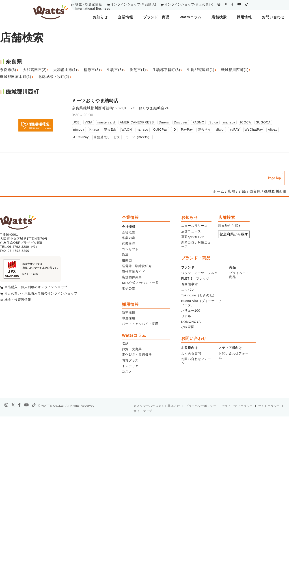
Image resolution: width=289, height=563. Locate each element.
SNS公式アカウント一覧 (140, 283)
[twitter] (225, 4)
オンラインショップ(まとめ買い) (188, 4)
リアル (186, 316)
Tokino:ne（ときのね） (198, 295)
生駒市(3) (115, 70)
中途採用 (128, 318)
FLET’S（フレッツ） (197, 278)
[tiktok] (246, 4)
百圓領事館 (189, 284)
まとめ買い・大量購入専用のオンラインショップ (41, 293)
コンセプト (130, 249)
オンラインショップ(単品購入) (133, 4)
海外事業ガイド (133, 271)
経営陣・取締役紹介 (137, 266)
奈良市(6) (8, 70)
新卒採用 (128, 312)
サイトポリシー (269, 406)
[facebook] (232, 4)
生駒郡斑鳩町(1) (200, 70)
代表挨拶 (128, 243)
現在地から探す (230, 225)
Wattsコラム (190, 17)
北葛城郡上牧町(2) (53, 77)
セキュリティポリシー (237, 406)
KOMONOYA (191, 322)
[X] (13, 405)
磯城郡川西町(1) (235, 70)
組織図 (127, 260)
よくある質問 (191, 353)
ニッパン (187, 289)
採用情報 (244, 17)
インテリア (130, 366)
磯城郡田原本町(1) (15, 77)
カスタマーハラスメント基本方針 (157, 406)
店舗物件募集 (132, 277)
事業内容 (128, 238)
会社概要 (128, 232)
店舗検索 (218, 17)
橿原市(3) (92, 70)
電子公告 (128, 288)
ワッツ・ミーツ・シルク (199, 273)
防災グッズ (130, 360)
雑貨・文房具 (132, 349)
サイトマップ (143, 411)
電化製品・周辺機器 (137, 354)
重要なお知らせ (193, 237)
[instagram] (219, 4)
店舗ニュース (191, 231)
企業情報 (125, 17)
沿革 (125, 255)
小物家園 (187, 327)
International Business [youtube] (92, 8)
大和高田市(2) (35, 70)
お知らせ (100, 17)
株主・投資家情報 (88, 4)
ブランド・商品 (156, 17)
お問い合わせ (273, 17)
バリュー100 (190, 310)
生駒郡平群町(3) (166, 70)
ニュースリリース (194, 225)
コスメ (127, 371)
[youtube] (239, 4)
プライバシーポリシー (200, 406)
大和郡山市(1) (65, 70)
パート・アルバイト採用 (140, 324)
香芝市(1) (138, 70)
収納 (125, 343)
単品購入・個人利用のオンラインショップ (35, 287)
